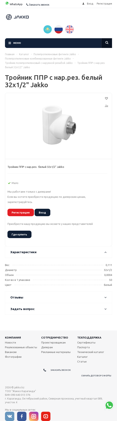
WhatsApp (14, 4)
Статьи (82, 361)
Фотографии (13, 356)
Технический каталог (90, 352)
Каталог (82, 356)
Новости (10, 342)
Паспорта (83, 347)
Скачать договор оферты (96, 375)
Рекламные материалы (56, 352)
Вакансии (11, 352)
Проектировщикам (53, 342)
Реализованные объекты (21, 347)
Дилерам (47, 347)
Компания (13, 337)
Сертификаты (86, 342)
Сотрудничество (54, 337)
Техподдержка (89, 337)
